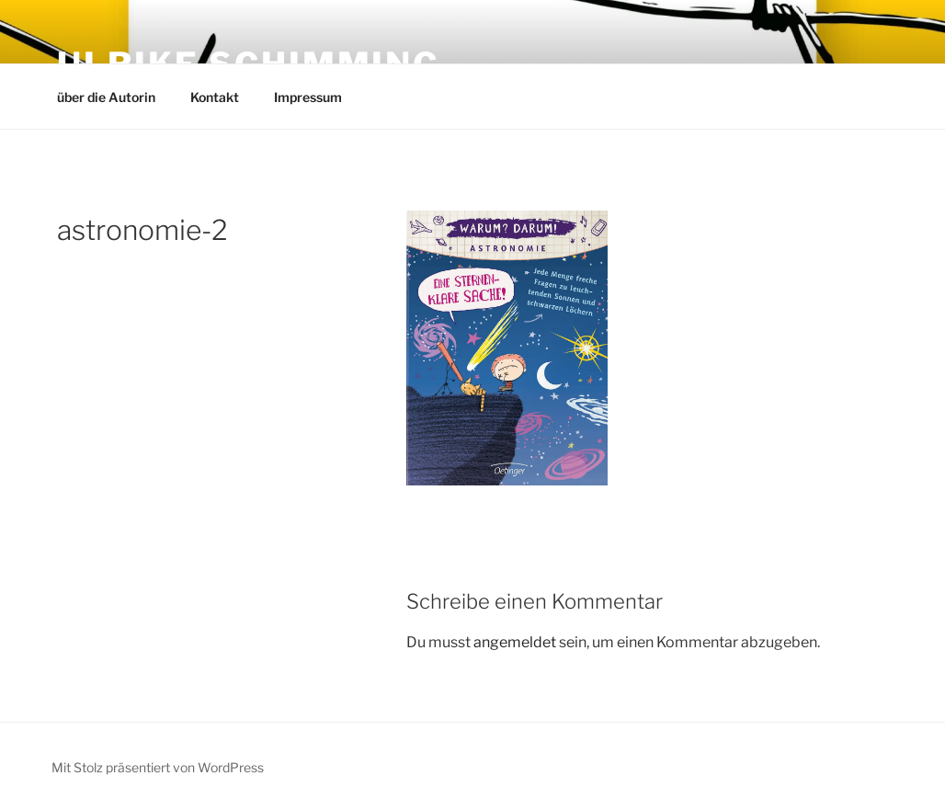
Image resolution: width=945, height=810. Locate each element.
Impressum (308, 97)
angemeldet (514, 642)
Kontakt (214, 97)
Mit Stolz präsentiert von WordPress (157, 767)
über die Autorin (106, 97)
